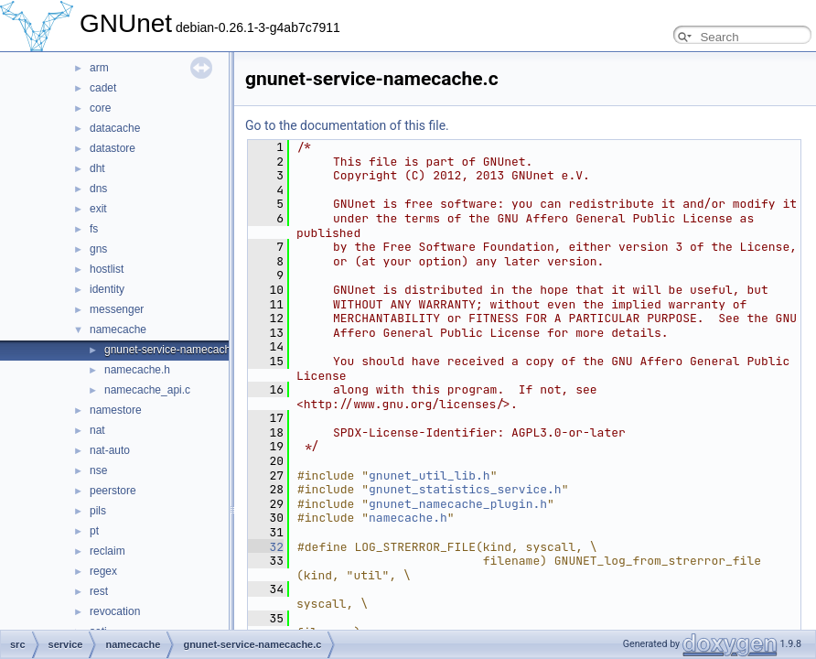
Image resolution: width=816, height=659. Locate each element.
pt (94, 530)
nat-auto (110, 450)
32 (266, 547)
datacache (115, 128)
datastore (112, 148)
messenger (117, 309)
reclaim (107, 551)
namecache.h (137, 369)
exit (98, 208)
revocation (115, 611)
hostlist (106, 269)
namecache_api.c (147, 390)
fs (94, 228)
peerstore (113, 490)
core (100, 108)
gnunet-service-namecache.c (174, 349)
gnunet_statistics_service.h (465, 489)
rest (99, 591)
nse (98, 470)
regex (103, 571)
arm (99, 67)
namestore (116, 410)
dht (97, 168)
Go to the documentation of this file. (347, 125)
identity (107, 289)
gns (98, 249)
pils (98, 510)
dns (98, 188)
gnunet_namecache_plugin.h (458, 504)
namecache (118, 329)
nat (97, 430)
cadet (103, 87)
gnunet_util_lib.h (429, 475)
